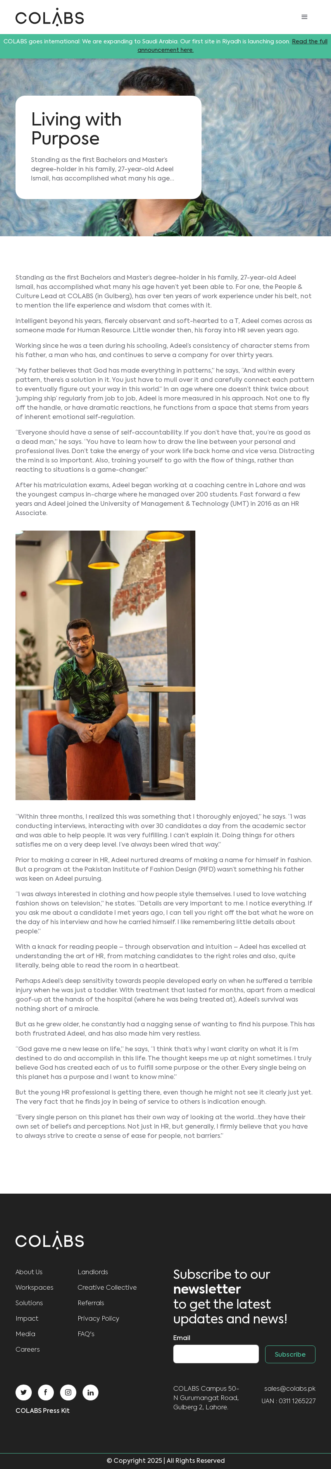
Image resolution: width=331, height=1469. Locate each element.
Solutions (29, 1304)
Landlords (93, 1273)
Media (25, 1335)
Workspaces (34, 1288)
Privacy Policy (98, 1319)
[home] (50, 17)
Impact (27, 1319)
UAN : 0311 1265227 (288, 1402)
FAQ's (86, 1335)
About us (29, 1273)
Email (181, 1338)
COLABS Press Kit (43, 1411)
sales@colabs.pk (289, 1389)
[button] (304, 17)
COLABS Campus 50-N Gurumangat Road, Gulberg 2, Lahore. (206, 1398)
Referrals (91, 1304)
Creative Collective (107, 1288)
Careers (28, 1350)
